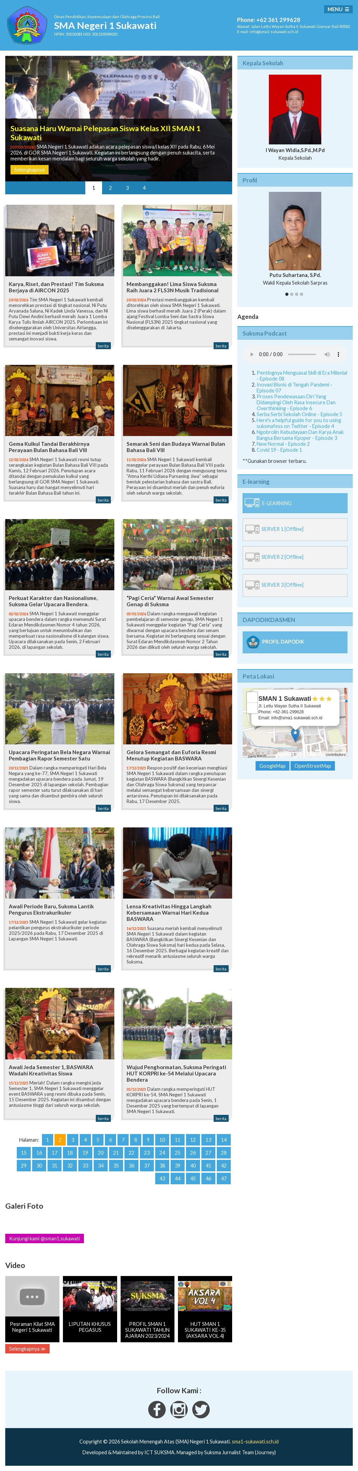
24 (162, 1153)
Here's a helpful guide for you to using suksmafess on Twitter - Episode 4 (299, 423)
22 (131, 1153)
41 (208, 1166)
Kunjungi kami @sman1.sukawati (44, 1238)
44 (177, 1178)
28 (224, 1153)
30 (39, 1166)
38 (162, 1166)
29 (24, 1166)
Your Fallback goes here (295, 354)
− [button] (252, 708)
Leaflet (285, 754)
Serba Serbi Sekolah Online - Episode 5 (299, 414)
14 (224, 1140)
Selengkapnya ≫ (27, 1349)
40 (193, 1166)
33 (85, 1166)
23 (147, 1153)
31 (54, 1166)
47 (224, 1178)
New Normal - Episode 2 (283, 444)
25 (177, 1153)
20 (100, 1153)
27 (208, 1153)
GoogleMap (272, 766)
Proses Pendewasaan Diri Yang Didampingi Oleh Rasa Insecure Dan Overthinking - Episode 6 (296, 402)
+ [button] (252, 697)
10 (162, 1140)
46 (208, 1178)
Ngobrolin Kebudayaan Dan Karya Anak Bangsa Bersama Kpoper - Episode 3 (300, 435)
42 (224, 1166)
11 (177, 1140)
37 (147, 1166)
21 (116, 1153)
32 (70, 1166)
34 (100, 1166)
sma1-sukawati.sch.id (255, 1441)
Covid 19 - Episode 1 (279, 450)
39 (177, 1166)
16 (39, 1153)
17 (54, 1153)
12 (193, 1140)
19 (85, 1153)
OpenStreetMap (311, 754)
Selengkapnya (29, 170)
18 (70, 1153)
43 (162, 1178)
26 (193, 1153)
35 (116, 1166)
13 (208, 1140)
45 (193, 1178)
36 (131, 1166)
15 (24, 1153)
